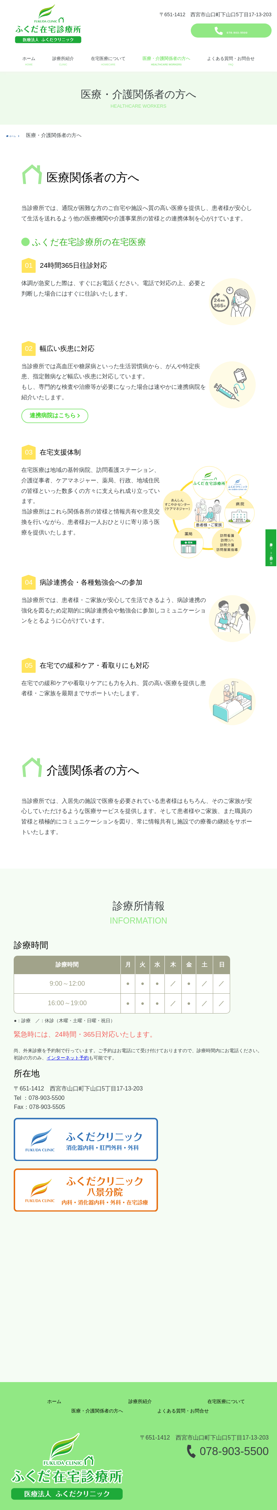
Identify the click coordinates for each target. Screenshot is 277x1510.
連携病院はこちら (53, 415)
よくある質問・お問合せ (231, 59)
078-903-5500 (237, 29)
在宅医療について (108, 59)
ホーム (28, 59)
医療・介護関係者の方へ (166, 59)
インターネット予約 (68, 1058)
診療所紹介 (63, 59)
